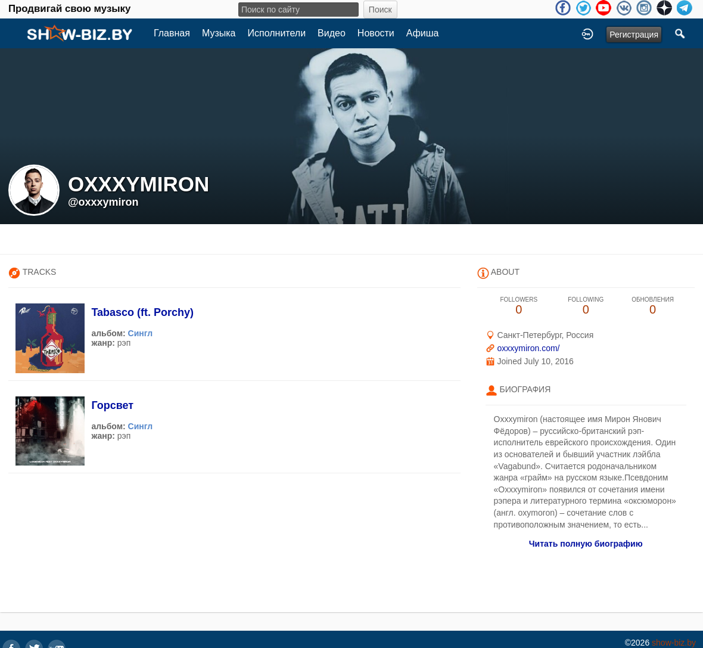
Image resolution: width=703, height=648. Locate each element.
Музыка (219, 33)
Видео (332, 33)
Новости (375, 33)
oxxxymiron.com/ (528, 348)
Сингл (140, 333)
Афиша (422, 33)
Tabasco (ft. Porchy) (142, 312)
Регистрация (633, 34)
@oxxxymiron (103, 202)
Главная (172, 33)
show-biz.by (674, 642)
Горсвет (112, 405)
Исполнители (277, 33)
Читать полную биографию (586, 543)
